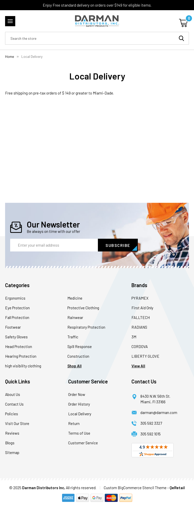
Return (74, 423)
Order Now (76, 394)
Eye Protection (17, 307)
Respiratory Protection (86, 327)
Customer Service (83, 443)
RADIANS (139, 327)
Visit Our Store (17, 423)
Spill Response (79, 346)
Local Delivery (79, 413)
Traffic (72, 337)
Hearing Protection (20, 356)
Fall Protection (17, 317)
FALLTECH (140, 317)
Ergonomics (15, 298)
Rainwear (75, 317)
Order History (79, 404)
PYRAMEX (139, 298)
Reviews (12, 433)
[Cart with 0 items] (184, 22)
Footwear (13, 327)
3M (133, 337)
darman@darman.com (158, 412)
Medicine (74, 298)
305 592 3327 (151, 423)
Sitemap (12, 452)
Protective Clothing (83, 307)
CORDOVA (139, 346)
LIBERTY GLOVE (145, 356)
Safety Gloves (16, 337)
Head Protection (18, 346)
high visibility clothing (23, 366)
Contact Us (14, 404)
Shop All (74, 366)
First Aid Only (142, 307)
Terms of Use (79, 433)
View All (138, 366)
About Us (12, 394)
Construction (78, 356)
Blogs (9, 443)
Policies (11, 413)
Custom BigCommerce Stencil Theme (135, 487)
